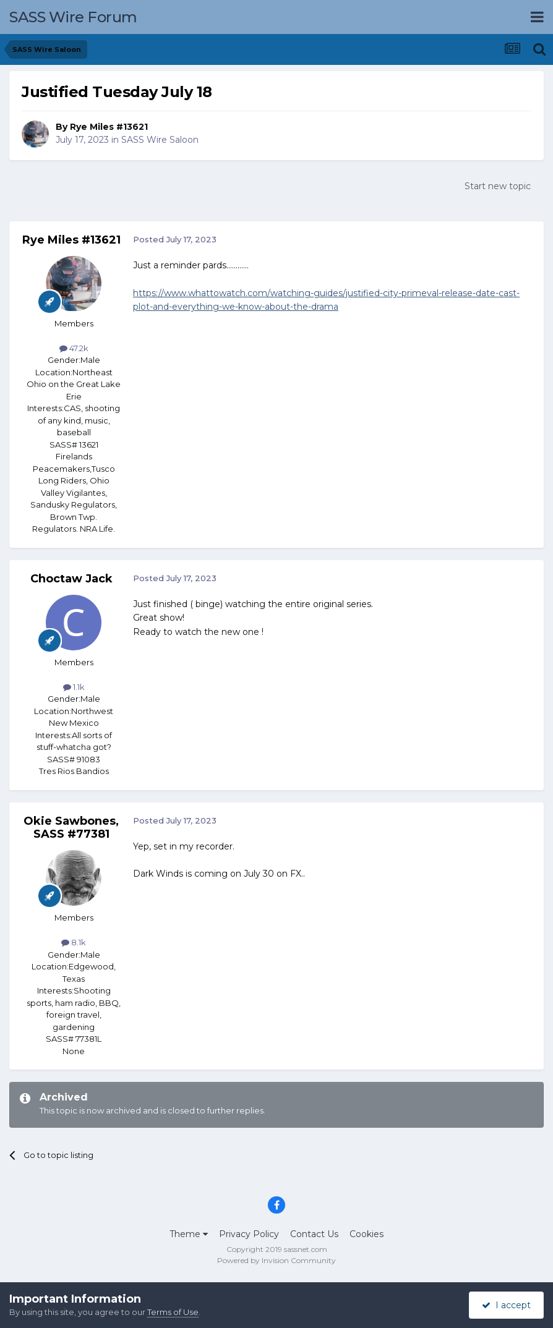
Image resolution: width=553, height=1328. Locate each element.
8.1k (73, 942)
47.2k (73, 348)
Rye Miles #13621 (109, 126)
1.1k (74, 687)
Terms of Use (173, 1312)
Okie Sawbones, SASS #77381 (71, 827)
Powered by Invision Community (276, 1260)
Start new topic (498, 186)
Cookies (366, 1234)
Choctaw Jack (71, 578)
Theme (188, 1234)
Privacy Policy (249, 1234)
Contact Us (314, 1234)
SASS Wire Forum (73, 17)
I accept (506, 1305)
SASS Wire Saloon (160, 139)
